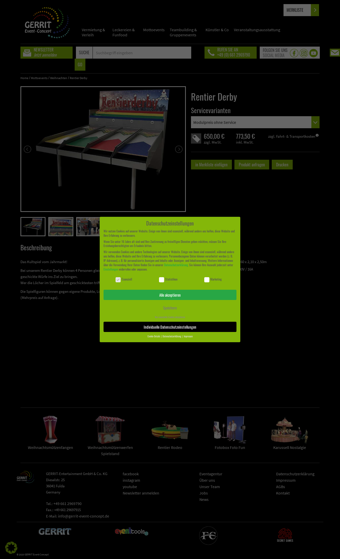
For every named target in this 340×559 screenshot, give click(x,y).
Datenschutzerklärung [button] (172, 336)
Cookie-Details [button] (154, 336)
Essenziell (124, 279)
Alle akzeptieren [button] (170, 295)
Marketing (213, 279)
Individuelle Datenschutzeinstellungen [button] (170, 327)
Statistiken (168, 279)
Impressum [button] (188, 336)
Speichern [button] (170, 307)
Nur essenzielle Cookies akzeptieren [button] (170, 317)
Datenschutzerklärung (176, 265)
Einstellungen (111, 269)
